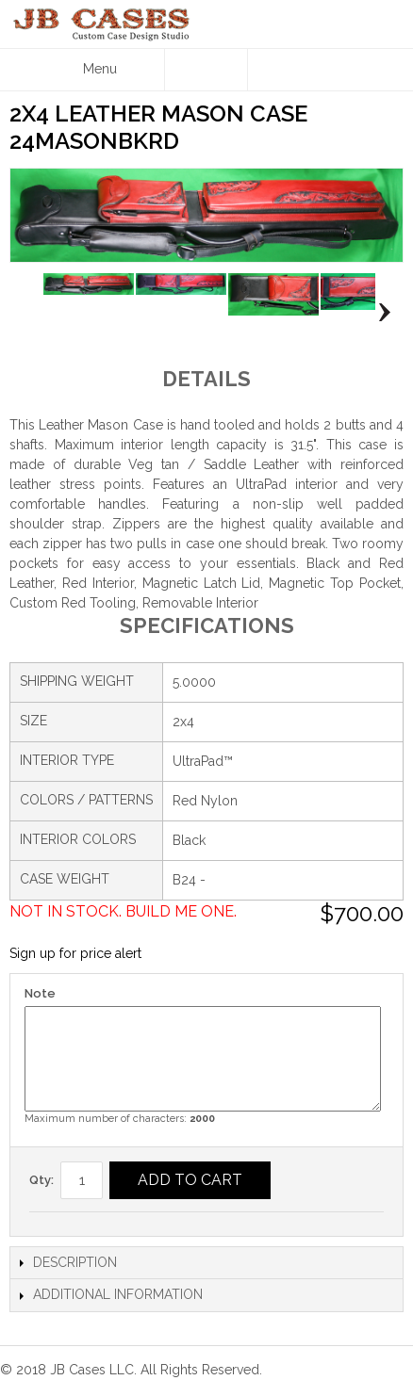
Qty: (41, 1180)
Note (40, 993)
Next (379, 312)
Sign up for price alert (75, 953)
